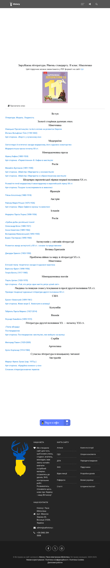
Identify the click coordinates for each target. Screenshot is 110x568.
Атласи (60, 448)
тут (82, 69)
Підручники (85, 467)
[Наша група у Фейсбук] (48, 548)
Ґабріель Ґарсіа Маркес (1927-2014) (21, 311)
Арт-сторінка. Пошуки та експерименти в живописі (29, 187)
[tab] (55, 106)
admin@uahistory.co (45, 528)
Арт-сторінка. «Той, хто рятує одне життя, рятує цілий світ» (32, 284)
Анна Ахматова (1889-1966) (17, 230)
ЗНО (59, 467)
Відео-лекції (62, 473)
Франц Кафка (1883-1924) (16, 156)
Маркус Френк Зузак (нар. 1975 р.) (20, 361)
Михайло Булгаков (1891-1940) (19, 168)
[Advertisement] (55, 40)
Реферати (61, 480)
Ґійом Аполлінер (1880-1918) (18, 195)
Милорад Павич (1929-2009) (18, 342)
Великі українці (86, 480)
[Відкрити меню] (82, 4)
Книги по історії (86, 448)
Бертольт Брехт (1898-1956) (17, 269)
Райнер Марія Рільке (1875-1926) (20, 203)
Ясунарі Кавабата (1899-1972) (18, 319)
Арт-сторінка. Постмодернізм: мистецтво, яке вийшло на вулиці (35, 335)
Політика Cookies (76, 560)
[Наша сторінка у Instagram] (61, 548)
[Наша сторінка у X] (55, 548)
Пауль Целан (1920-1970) (16, 280)
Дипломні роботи (55, 562)
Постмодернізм (12, 331)
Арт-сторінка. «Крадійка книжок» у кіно (23, 365)
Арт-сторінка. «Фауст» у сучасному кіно (23, 137)
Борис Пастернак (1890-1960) (18, 238)
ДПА (59, 461)
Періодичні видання (88, 461)
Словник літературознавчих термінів (22, 369)
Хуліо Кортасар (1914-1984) (17, 350)
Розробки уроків (87, 473)
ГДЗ (58, 454)
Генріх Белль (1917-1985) (16, 273)
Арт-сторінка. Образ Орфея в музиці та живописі (27, 207)
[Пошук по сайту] (96, 4)
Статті (59, 486)
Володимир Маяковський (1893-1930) (22, 234)
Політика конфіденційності (56, 560)
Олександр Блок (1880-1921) (18, 226)
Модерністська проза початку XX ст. (22, 148)
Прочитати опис (16, 106)
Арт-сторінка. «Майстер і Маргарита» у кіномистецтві (29, 172)
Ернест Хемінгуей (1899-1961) (18, 300)
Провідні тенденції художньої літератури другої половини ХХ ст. (35, 292)
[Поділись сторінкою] (90, 4)
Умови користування (35, 560)
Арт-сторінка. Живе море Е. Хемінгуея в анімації (27, 304)
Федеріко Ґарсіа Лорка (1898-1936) (21, 214)
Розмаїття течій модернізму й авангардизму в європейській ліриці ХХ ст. (39, 183)
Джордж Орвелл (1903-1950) (18, 253)
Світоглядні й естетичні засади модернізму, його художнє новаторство (38, 145)
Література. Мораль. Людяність (19, 117)
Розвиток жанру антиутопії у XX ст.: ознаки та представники (33, 245)
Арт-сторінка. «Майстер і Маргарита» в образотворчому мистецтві (35, 176)
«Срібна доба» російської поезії (19, 222)
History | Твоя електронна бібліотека (54, 557)
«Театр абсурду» (12, 327)
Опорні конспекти (88, 454)
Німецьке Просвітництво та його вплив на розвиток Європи (33, 129)
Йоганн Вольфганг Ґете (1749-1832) (21, 133)
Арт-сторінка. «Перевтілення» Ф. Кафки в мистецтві (29, 160)
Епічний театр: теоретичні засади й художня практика (30, 265)
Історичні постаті (87, 486)
